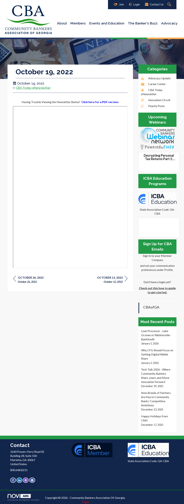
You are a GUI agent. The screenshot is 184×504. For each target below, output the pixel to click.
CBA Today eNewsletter (33, 88)
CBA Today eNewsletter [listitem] (151, 92)
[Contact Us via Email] (32, 480)
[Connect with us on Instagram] (26, 480)
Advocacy (169, 23)
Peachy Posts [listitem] (153, 106)
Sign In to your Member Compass (157, 258)
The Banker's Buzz (143, 23)
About (62, 23)
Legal (85, 501)
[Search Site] (169, 4)
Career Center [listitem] (153, 84)
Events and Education (106, 23)
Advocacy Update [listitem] (156, 78)
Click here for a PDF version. (100, 102)
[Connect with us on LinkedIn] (19, 480)
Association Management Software (24, 497)
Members (78, 23)
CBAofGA (151, 307)
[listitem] (157, 337)
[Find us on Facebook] (13, 480)
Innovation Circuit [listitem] (155, 100)
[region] (112, 280)
